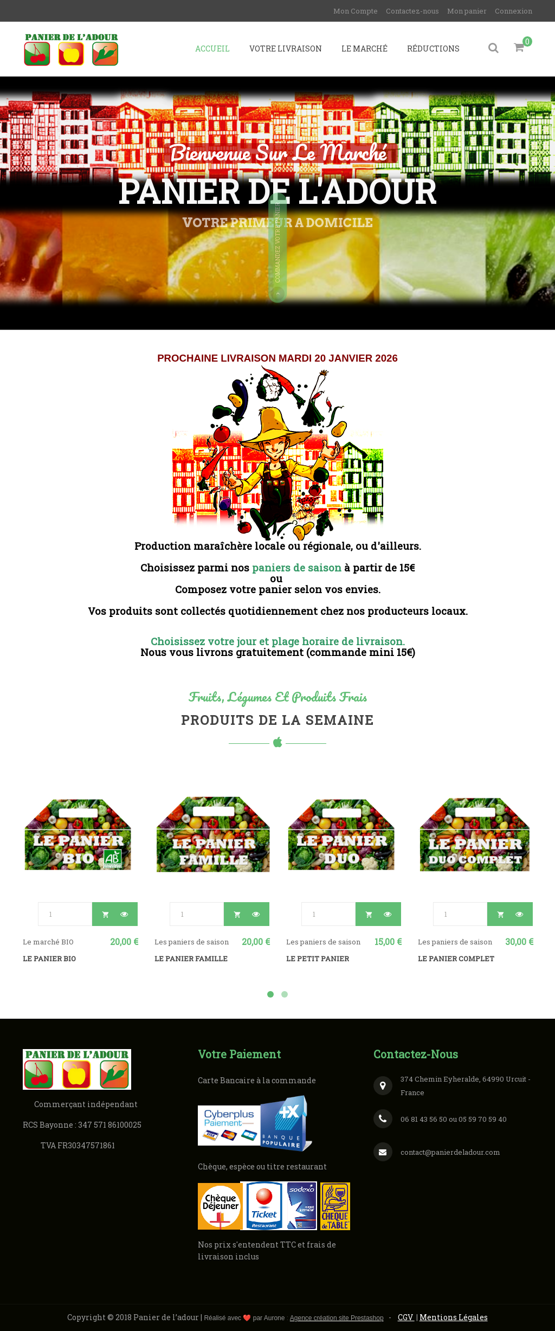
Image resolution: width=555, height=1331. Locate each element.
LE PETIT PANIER (317, 958)
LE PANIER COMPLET (456, 958)
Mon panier (467, 11)
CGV (406, 1317)
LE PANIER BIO (49, 958)
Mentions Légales (454, 1317)
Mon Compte (355, 11)
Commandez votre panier (277, 251)
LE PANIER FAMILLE (191, 958)
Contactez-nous (412, 11)
